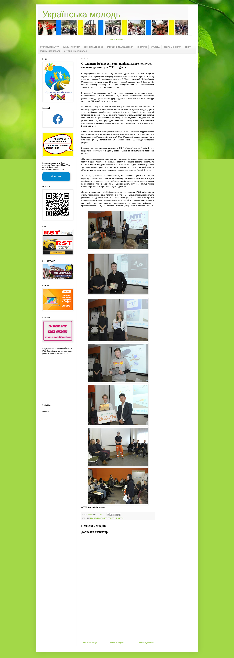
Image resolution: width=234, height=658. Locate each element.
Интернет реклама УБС (117, 39)
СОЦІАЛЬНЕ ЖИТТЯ (172, 47)
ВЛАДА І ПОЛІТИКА (71, 47)
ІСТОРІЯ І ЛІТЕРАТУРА (49, 47)
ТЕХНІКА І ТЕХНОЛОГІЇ (50, 51)
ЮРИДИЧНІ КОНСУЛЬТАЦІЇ (75, 51)
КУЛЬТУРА (155, 47)
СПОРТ (188, 47)
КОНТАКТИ (142, 47)
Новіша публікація (89, 643)
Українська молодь (81, 14)
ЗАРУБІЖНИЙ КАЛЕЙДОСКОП (120, 47)
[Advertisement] (117, 619)
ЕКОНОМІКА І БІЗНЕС (93, 47)
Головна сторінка (117, 643)
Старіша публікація (146, 643)
